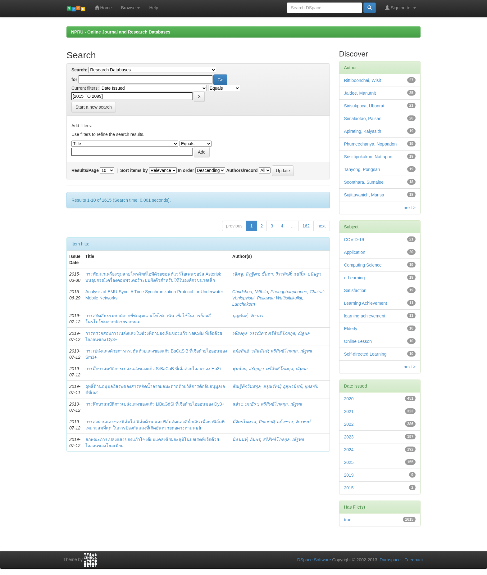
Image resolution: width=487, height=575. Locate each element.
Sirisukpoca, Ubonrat (364, 105)
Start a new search (93, 107)
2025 (349, 462)
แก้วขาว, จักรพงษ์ (293, 421)
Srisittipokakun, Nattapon (368, 156)
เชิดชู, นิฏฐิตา (245, 274)
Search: (79, 69)
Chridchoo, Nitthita (250, 291)
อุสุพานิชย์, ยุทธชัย (300, 386)
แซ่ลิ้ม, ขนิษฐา (307, 274)
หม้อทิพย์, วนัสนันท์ (250, 350)
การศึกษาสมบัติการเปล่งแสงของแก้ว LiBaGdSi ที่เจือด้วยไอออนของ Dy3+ (155, 404)
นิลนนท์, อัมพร (246, 439)
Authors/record (241, 170)
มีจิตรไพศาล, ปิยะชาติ (253, 421)
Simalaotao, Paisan (363, 118)
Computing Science (363, 265)
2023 (349, 436)
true (348, 519)
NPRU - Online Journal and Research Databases (121, 31)
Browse (130, 7)
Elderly (350, 328)
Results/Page (85, 170)
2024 (349, 449)
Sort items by (134, 170)
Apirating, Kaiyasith (362, 131)
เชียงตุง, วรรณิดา (249, 333)
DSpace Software (314, 559)
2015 (349, 487)
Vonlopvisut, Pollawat (253, 297)
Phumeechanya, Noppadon (370, 144)
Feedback (414, 559)
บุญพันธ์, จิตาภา (247, 315)
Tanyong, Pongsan (362, 169)
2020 (349, 398)
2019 (349, 475)
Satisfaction (355, 290)
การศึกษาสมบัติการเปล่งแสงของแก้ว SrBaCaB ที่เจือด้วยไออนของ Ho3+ (153, 368)
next (321, 225)
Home (103, 7)
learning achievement (364, 315)
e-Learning (354, 277)
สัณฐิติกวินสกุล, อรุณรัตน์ (256, 386)
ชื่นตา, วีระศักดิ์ (276, 274)
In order (186, 170)
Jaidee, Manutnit (360, 93)
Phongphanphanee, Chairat (297, 291)
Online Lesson (358, 341)
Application (355, 252)
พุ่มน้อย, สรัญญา (248, 368)
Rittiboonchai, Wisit (362, 80)
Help (153, 7)
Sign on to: (400, 7)
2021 (349, 411)
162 (306, 225)
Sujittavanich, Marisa (364, 194)
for (74, 79)
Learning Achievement (365, 303)
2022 (349, 424)
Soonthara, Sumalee (364, 182)
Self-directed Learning (365, 354)
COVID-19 (354, 239)
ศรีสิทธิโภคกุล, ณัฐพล (289, 333)
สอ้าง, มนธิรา (245, 404)
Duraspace (390, 559)
